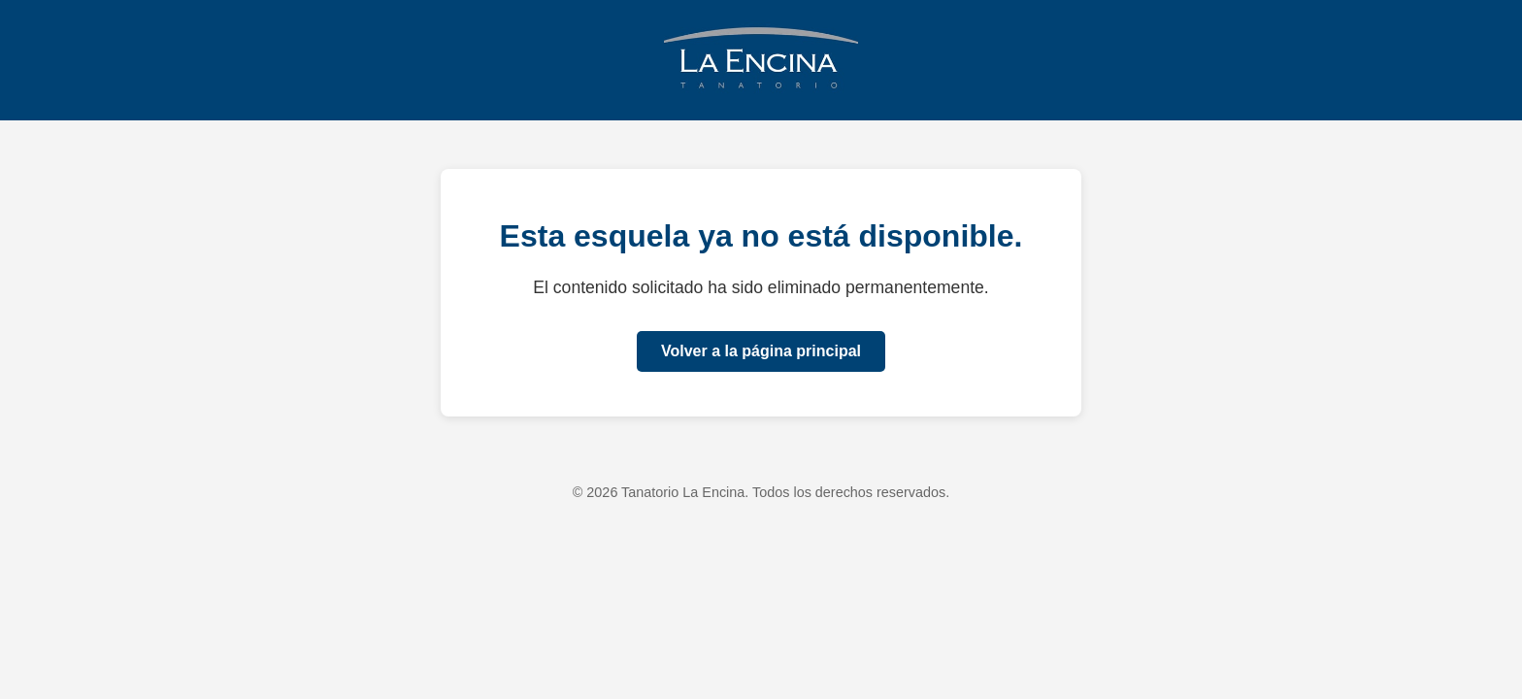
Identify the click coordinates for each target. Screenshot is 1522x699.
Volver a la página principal (761, 351)
